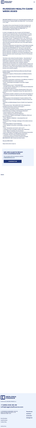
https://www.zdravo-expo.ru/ (9, 143)
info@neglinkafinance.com (12, 407)
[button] (4, 420)
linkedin (29, 415)
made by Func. (3, 426)
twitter (28, 413)
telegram (29, 417)
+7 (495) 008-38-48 (9, 405)
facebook (29, 411)
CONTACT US (12, 161)
